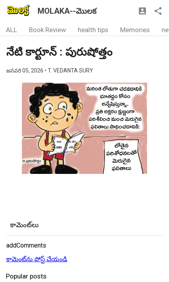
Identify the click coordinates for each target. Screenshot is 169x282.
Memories (135, 30)
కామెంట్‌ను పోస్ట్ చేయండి (36, 259)
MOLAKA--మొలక (67, 11)
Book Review (47, 30)
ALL (11, 30)
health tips (93, 30)
